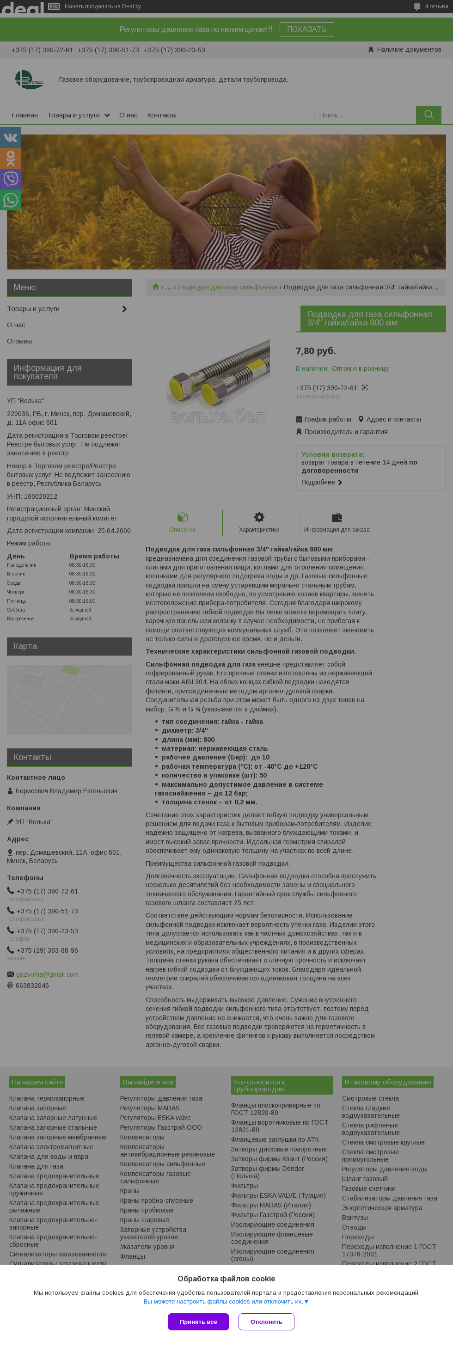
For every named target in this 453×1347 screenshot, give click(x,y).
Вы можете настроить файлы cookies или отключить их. (223, 1301)
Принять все (198, 1321)
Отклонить (266, 1321)
